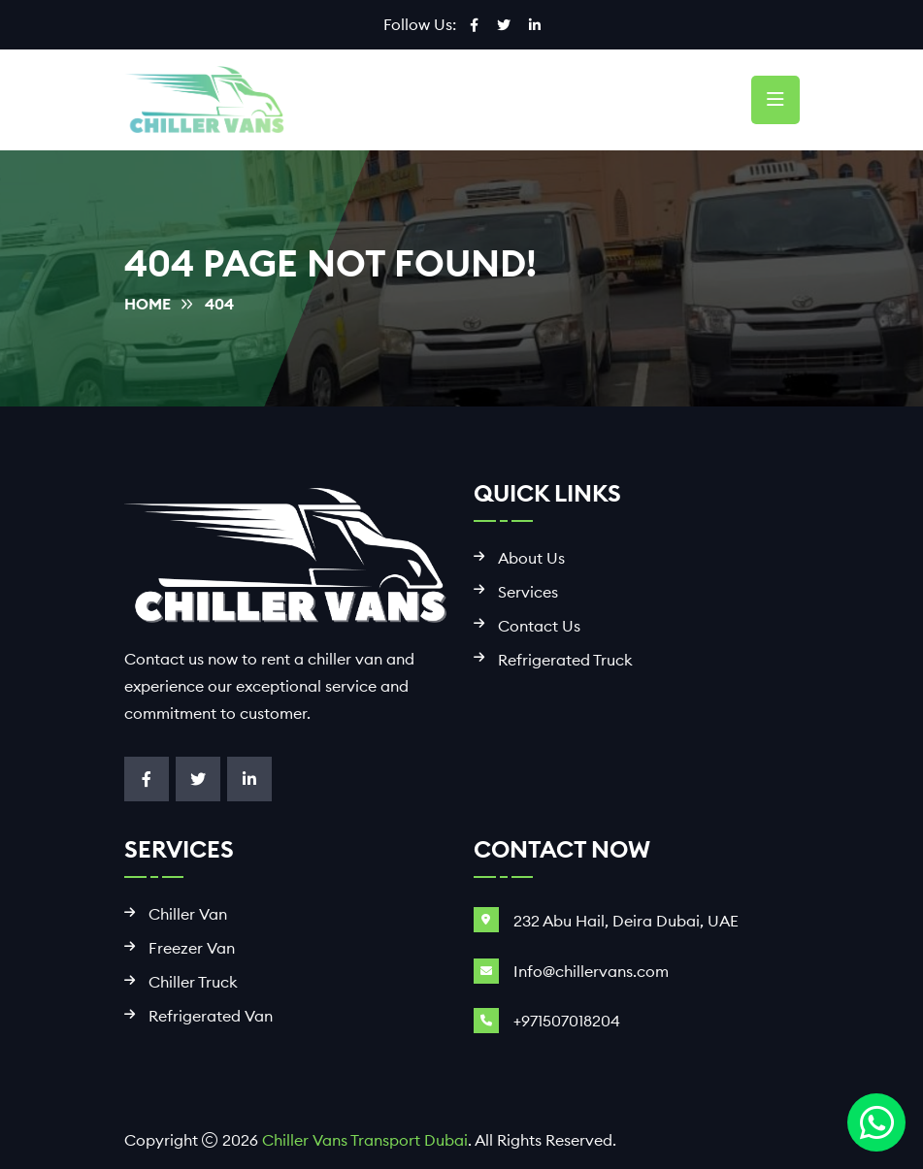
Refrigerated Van (210, 1016)
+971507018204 (566, 1020)
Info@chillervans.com (591, 971)
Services (528, 592)
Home (147, 303)
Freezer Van (191, 948)
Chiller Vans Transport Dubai (365, 1140)
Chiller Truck (193, 982)
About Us (531, 558)
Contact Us (539, 626)
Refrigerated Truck (565, 660)
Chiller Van (187, 914)
